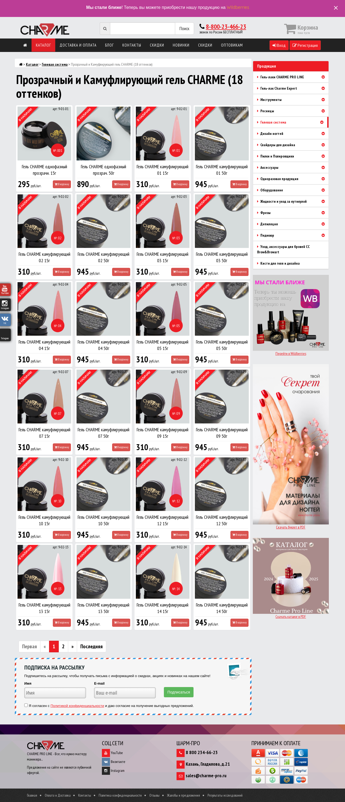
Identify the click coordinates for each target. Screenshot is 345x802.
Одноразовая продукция (293, 178)
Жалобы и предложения (183, 795)
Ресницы (293, 111)
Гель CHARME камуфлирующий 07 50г (103, 432)
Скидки (157, 45)
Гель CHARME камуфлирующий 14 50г (222, 608)
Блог (109, 45)
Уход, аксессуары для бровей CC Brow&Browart (283, 249)
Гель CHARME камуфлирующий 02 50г (103, 257)
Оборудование (293, 190)
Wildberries (238, 7)
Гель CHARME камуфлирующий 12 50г (222, 520)
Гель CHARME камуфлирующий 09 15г (162, 432)
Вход (279, 45)
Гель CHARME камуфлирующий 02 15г (44, 257)
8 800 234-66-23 (202, 752)
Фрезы (293, 212)
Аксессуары (293, 167)
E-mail (99, 683)
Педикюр (293, 235)
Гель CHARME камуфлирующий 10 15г (44, 520)
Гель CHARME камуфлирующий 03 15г (162, 257)
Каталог (43, 45)
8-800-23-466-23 (226, 26)
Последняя (91, 646)
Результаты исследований (225, 795)
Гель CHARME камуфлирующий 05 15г (162, 345)
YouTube (112, 752)
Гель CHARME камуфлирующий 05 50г (222, 345)
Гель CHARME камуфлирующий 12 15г (162, 520)
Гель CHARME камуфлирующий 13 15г (44, 608)
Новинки (181, 45)
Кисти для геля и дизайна (278, 263)
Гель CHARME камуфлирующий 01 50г (222, 169)
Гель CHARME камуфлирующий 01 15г (162, 169)
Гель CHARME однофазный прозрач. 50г (103, 169)
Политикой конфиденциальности (77, 706)
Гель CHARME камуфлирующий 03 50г (222, 257)
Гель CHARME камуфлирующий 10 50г (103, 520)
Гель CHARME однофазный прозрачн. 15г (44, 169)
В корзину (62, 184)
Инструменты (293, 99)
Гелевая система (55, 64)
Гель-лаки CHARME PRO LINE (293, 77)
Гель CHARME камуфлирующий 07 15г (44, 432)
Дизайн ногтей (293, 133)
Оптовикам (232, 45)
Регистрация (305, 45)
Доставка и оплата (78, 45)
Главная (32, 795)
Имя (28, 683)
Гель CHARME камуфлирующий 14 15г (162, 608)
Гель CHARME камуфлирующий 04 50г (103, 345)
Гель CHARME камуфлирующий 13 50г (103, 608)
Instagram (113, 770)
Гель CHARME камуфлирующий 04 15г (44, 345)
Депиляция (293, 224)
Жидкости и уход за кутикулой (293, 201)
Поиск (184, 28)
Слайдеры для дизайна (293, 145)
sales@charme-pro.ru (206, 775)
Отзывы (154, 795)
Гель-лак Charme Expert (293, 88)
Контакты (131, 45)
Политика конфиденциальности (120, 795)
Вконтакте (113, 761)
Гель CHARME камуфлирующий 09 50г (222, 432)
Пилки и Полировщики (293, 156)
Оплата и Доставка (58, 795)
